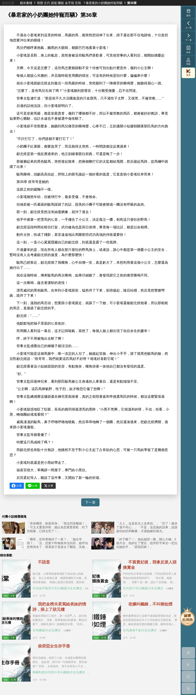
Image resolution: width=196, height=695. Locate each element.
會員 (188, 73)
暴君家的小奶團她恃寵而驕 (104, 3)
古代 (47, 3)
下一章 (90, 502)
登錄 (188, 61)
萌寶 (40, 3)
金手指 (69, 3)
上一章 (188, 25)
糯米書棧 (26, 3)
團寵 (61, 3)
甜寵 (54, 3)
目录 (188, 49)
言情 (78, 3)
